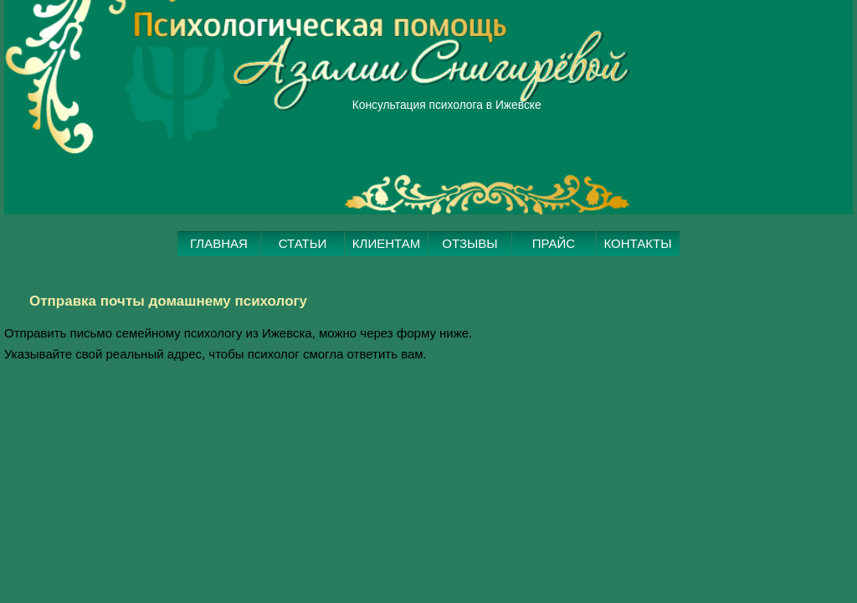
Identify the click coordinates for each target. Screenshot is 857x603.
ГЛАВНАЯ (219, 277)
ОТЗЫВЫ (470, 277)
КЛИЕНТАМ (386, 277)
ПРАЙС (553, 277)
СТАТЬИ (303, 277)
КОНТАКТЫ (637, 277)
